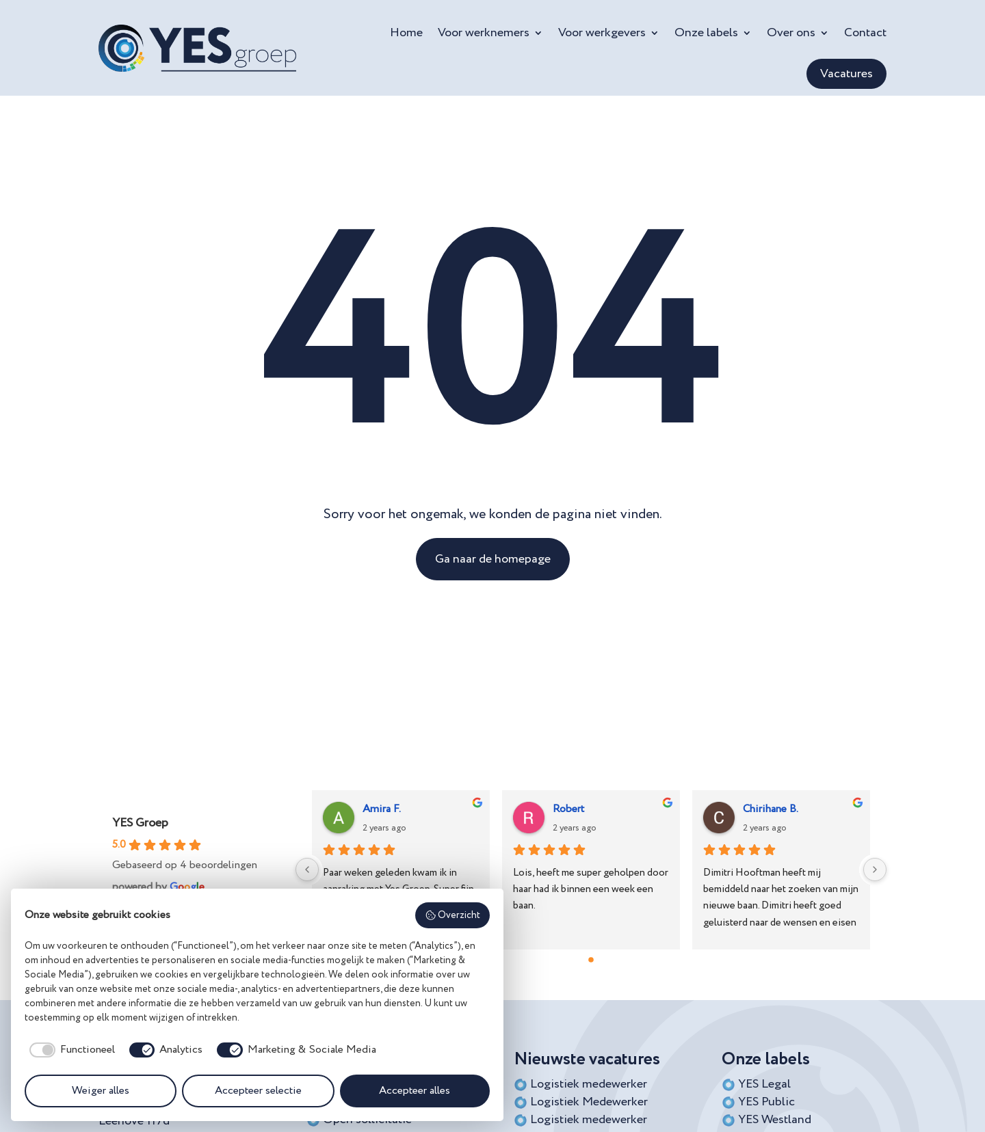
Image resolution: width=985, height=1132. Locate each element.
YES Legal (764, 1084)
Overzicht (453, 915)
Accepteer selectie (258, 1091)
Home (406, 33)
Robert (568, 809)
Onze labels (706, 33)
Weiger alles (100, 1091)
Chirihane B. (770, 809)
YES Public (766, 1102)
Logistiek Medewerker (589, 1102)
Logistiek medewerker (588, 1084)
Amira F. (382, 809)
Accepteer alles (414, 1091)
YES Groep (140, 823)
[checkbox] (70, 1050)
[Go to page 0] (591, 959)
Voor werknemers (483, 33)
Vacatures (846, 74)
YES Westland (774, 1120)
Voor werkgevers (602, 33)
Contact (865, 33)
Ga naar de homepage (493, 559)
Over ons (791, 33)
